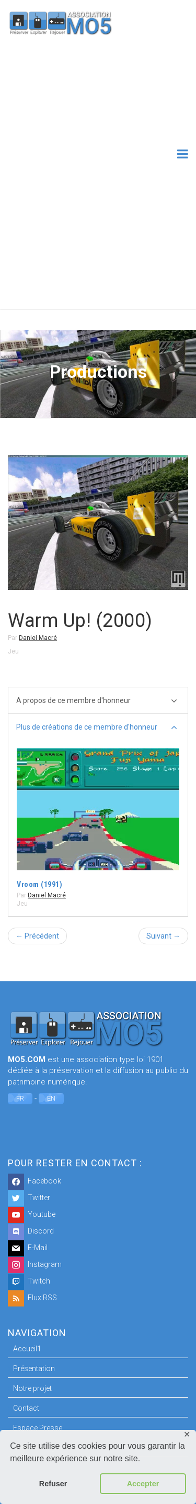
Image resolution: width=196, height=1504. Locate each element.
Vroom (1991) (39, 884)
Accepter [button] (143, 1484)
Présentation (34, 1368)
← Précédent (37, 936)
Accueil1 (27, 1349)
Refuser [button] (53, 1484)
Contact (26, 1408)
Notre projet (32, 1388)
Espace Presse (37, 1428)
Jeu (13, 651)
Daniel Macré (38, 638)
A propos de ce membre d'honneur (96, 701)
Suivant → (163, 936)
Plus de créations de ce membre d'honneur (96, 727)
